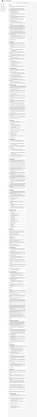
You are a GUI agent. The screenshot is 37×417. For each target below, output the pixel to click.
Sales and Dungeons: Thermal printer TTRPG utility (17, 66)
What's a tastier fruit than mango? (15, 268)
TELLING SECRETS (13, 223)
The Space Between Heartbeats (15, 214)
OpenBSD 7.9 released (12, 237)
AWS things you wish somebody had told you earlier (17, 348)
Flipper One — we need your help (13, 234)
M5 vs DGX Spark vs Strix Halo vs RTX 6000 (16, 280)
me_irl (11, 7)
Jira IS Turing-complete (13, 71)
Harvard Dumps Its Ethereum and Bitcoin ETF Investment (18, 331)
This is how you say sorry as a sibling (15, 128)
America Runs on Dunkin (14, 133)
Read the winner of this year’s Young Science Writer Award (16, 381)
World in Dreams (13, 216)
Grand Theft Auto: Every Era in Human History (16, 140)
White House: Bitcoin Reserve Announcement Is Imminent (18, 338)
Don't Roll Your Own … (12, 238)
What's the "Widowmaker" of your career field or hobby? (18, 248)
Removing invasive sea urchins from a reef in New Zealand (18, 6)
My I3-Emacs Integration (14, 65)
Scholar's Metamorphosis (14, 215)
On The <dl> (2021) (13, 60)
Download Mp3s (2, 4)
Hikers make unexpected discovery (15, 121)
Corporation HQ (13, 225)
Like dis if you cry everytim (14, 400)
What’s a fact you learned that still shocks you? (16, 256)
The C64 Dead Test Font (14, 50)
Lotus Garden (12, 205)
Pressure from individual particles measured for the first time (16, 391)
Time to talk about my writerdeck (15, 57)
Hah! (11, 129)
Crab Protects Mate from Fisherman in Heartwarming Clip (18, 35)
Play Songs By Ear (2, 6)
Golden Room (12, 203)
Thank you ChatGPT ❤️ (14, 144)
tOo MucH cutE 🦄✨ (13, 226)
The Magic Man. (13, 217)
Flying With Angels (13, 212)
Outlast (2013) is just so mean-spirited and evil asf (17, 174)
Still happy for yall (13, 276)
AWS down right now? (13, 358)
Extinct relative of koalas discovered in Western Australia (16, 380)
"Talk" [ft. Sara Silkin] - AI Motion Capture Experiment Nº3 (18, 152)
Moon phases (12, 213)
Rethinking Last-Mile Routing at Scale (15, 81)
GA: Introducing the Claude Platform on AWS (16, 349)
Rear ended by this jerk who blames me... (16, 36)
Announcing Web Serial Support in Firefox (14, 245)
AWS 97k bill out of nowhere (14, 352)
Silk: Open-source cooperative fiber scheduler (16, 49)
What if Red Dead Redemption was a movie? (16, 149)
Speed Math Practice (2, 7)
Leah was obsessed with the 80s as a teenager (16, 204)
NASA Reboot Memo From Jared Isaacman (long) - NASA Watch (17, 309)
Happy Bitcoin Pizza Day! (14, 339)
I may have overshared (13, 153)
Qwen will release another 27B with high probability (17, 275)
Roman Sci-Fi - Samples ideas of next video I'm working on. (18, 206)
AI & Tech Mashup (2, 3)
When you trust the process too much (15, 394)
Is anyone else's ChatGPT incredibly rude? (16, 154)
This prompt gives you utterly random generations (17, 194)
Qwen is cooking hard (13, 279)
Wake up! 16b (12, 46)
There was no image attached (14, 403)
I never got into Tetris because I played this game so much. (18, 180)
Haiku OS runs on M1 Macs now (13, 244)
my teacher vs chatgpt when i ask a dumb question (17, 143)
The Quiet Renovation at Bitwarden (13, 233)
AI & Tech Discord (2, 5)
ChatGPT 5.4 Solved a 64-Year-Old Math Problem (17, 401)
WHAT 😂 (12, 132)
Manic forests (12, 224)
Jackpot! (12, 222)
